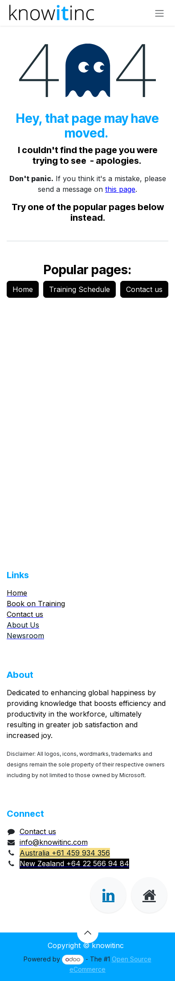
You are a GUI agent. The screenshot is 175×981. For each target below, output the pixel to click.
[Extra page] (149, 895)
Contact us (144, 289)
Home (22, 289)
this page (120, 189)
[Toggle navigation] (159, 13)
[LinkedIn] (108, 895)
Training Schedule (79, 289)
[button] (87, 932)
